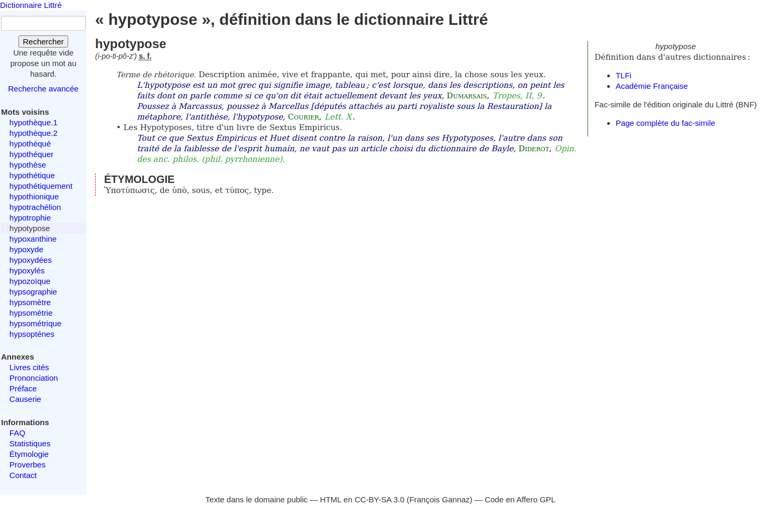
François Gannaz (440, 499)
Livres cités (29, 367)
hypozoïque (30, 281)
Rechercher (43, 41)
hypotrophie (30, 217)
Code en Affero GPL (520, 499)
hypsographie (33, 291)
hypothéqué (30, 143)
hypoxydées (31, 259)
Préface (23, 388)
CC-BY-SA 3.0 (380, 499)
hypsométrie (31, 312)
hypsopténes (32, 333)
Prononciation (34, 377)
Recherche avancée (43, 88)
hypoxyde (26, 249)
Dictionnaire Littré (31, 5)
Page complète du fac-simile (665, 122)
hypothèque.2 (34, 132)
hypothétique (32, 175)
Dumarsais (467, 95)
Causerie (25, 398)
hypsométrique (35, 323)
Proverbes (27, 464)
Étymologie (29, 453)
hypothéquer (31, 154)
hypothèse (28, 164)
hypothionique (34, 196)
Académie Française (652, 85)
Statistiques (30, 443)
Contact (23, 475)
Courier (303, 117)
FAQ (17, 432)
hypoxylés (27, 270)
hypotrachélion (35, 207)
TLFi (624, 75)
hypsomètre (30, 302)
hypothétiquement (41, 185)
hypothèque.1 (34, 122)
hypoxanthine (33, 238)
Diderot (533, 148)
